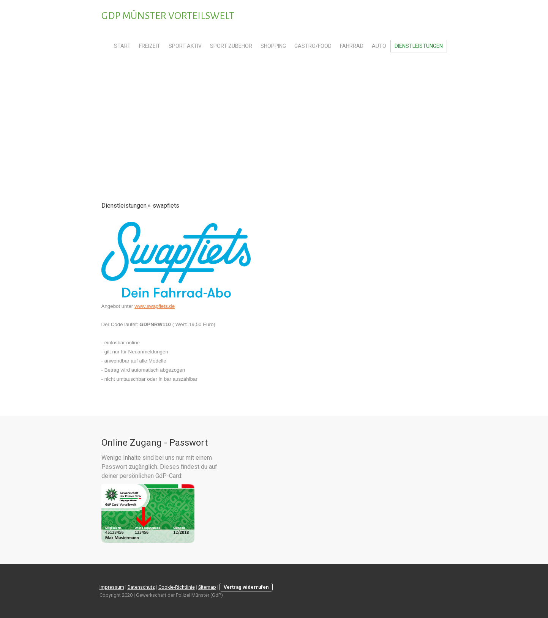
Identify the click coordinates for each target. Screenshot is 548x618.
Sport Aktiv (185, 46)
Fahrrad (351, 46)
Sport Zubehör (231, 46)
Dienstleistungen (419, 46)
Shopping (273, 46)
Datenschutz (141, 587)
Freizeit (149, 46)
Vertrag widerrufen (246, 587)
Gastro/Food (313, 46)
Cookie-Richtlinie (176, 587)
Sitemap (207, 587)
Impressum (111, 587)
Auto (379, 46)
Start (122, 46)
